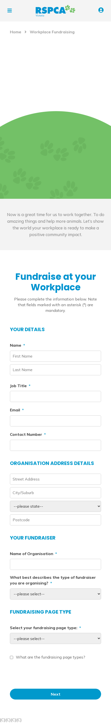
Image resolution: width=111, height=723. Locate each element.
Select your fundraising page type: (45, 627)
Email (17, 409)
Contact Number (28, 434)
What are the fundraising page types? (50, 657)
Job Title (20, 385)
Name (17, 345)
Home (15, 31)
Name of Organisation (33, 553)
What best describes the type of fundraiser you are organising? (53, 580)
